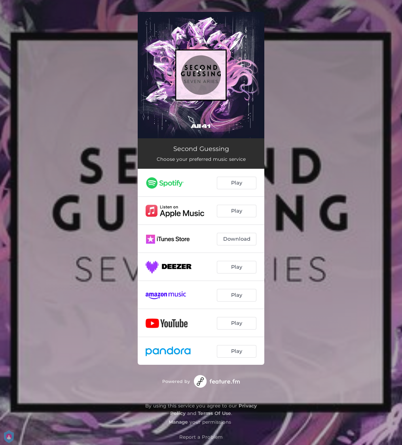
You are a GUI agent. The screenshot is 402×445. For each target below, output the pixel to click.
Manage (178, 422)
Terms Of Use (214, 413)
